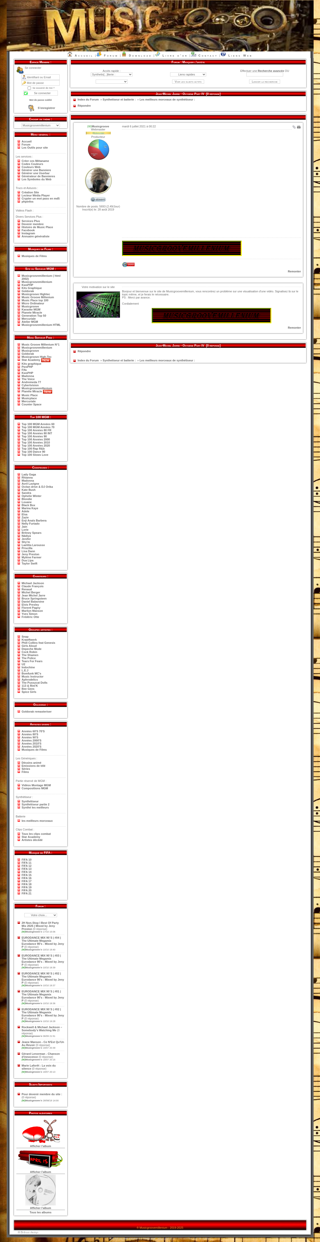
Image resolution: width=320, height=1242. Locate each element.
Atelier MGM (30, 321)
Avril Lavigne (30, 483)
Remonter (294, 271)
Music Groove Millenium (38, 297)
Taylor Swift (30, 563)
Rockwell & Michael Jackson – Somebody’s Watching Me (42, 1029)
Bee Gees (28, 688)
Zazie (25, 517)
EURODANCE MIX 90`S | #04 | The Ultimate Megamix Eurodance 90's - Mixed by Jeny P (43, 942)
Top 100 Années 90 (34, 436)
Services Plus (31, 221)
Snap (25, 636)
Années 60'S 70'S (33, 731)
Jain (24, 526)
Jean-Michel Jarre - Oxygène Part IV (180, 94)
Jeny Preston (30, 554)
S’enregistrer (46, 107)
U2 (23, 664)
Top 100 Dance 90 (33, 451)
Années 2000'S (31, 740)
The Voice (28, 379)
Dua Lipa (28, 560)
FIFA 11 (27, 862)
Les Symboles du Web (37, 179)
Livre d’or (175, 55)
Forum (111, 55)
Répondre (84, 105)
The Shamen (30, 655)
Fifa (24, 369)
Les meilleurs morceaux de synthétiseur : (167, 99)
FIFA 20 (27, 890)
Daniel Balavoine (33, 601)
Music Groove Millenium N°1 (41, 344)
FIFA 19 (27, 887)
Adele (25, 511)
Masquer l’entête (193, 62)
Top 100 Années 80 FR (36, 430)
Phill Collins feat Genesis (38, 642)
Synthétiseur (30, 801)
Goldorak (28, 291)
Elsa (25, 514)
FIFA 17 (27, 881)
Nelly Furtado (31, 523)
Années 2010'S (31, 743)
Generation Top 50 (34, 315)
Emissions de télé (34, 765)
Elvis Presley (30, 604)
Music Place (30, 395)
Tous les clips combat (36, 833)
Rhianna (27, 477)
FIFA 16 (27, 878)
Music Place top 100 (35, 300)
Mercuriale (29, 318)
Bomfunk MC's (31, 673)
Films (25, 771)
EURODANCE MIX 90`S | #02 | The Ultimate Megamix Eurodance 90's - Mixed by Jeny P (43, 978)
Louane (27, 502)
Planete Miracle (32, 312)
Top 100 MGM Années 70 (38, 427)
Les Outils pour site (35, 147)
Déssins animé (31, 762)
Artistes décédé (32, 839)
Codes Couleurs (32, 163)
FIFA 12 (27, 865)
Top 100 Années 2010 (36, 442)
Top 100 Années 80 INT (37, 433)
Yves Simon (30, 613)
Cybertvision (30, 385)
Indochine (28, 667)
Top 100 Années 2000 (36, 439)
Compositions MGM (35, 788)
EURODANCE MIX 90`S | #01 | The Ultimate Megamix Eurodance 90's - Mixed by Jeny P (43, 996)
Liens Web (240, 55)
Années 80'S (30, 734)
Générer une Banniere (36, 170)
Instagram (28, 233)
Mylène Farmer (32, 557)
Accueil (84, 55)
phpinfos (28, 201)
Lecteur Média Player (36, 195)
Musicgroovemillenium (37, 281)
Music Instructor (33, 676)
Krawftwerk (29, 639)
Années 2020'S (31, 746)
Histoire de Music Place (37, 227)
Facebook (28, 230)
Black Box (28, 505)
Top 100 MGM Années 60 (38, 424)
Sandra (26, 492)
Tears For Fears (32, 661)
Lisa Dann (28, 551)
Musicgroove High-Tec (37, 356)
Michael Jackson (33, 583)
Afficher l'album (40, 1146)
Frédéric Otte (30, 616)
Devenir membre (33, 224)
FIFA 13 (27, 868)
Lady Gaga (29, 474)
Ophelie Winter (32, 495)
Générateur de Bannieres (38, 176)
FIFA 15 (27, 875)
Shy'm (26, 542)
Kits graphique (31, 363)
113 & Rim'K (30, 685)
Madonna (28, 376)
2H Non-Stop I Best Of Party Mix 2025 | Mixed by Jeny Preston (40, 925)
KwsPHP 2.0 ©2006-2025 (142, 1238)
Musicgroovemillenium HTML (41, 324)
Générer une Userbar (36, 173)
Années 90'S (30, 737)
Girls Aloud (29, 645)
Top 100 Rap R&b (33, 448)
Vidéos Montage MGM (36, 785)
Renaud (27, 589)
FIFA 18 (27, 884)
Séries (26, 768)
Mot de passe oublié (40, 100)
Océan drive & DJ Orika (37, 486)
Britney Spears (32, 532)
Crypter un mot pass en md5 (41, 198)
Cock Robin (29, 651)
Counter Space (32, 404)
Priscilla (27, 548)
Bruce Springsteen (34, 598)
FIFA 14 (27, 871)
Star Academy (36, 359)
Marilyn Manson (32, 610)
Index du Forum (88, 99)
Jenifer (26, 538)
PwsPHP (27, 366)
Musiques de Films (34, 256)
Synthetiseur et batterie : (119, 99)
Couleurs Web (31, 167)
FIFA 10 (27, 859)
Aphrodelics (30, 679)
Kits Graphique (32, 288)
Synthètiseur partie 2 (36, 804)
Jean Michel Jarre (33, 595)
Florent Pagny (31, 607)
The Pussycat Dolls (35, 682)
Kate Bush (29, 489)
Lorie (25, 529)
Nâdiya (26, 535)
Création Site (30, 192)
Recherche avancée (271, 70)
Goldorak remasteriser (37, 711)
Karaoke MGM (31, 309)
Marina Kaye (30, 508)
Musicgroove (30, 306)
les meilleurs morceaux (37, 820)
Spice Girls (29, 691)
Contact (208, 55)
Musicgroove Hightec (36, 294)
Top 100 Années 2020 (36, 445)
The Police (29, 658)
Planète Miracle (37, 391)
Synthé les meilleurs (35, 807)
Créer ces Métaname (35, 160)
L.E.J (25, 670)
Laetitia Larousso (33, 545)
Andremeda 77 (31, 382)
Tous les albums (40, 1212)
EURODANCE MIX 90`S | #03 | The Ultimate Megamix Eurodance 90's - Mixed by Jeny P (43, 960)
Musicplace (29, 398)
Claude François (33, 586)
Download (140, 55)
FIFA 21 (27, 893)
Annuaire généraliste (36, 236)
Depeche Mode (32, 648)
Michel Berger (31, 592)
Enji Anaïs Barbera (34, 520)
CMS (125, 1238)
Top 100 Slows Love (35, 454)
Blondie (27, 499)
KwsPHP (27, 284)
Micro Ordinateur (33, 303)
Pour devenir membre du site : (42, 1094)
